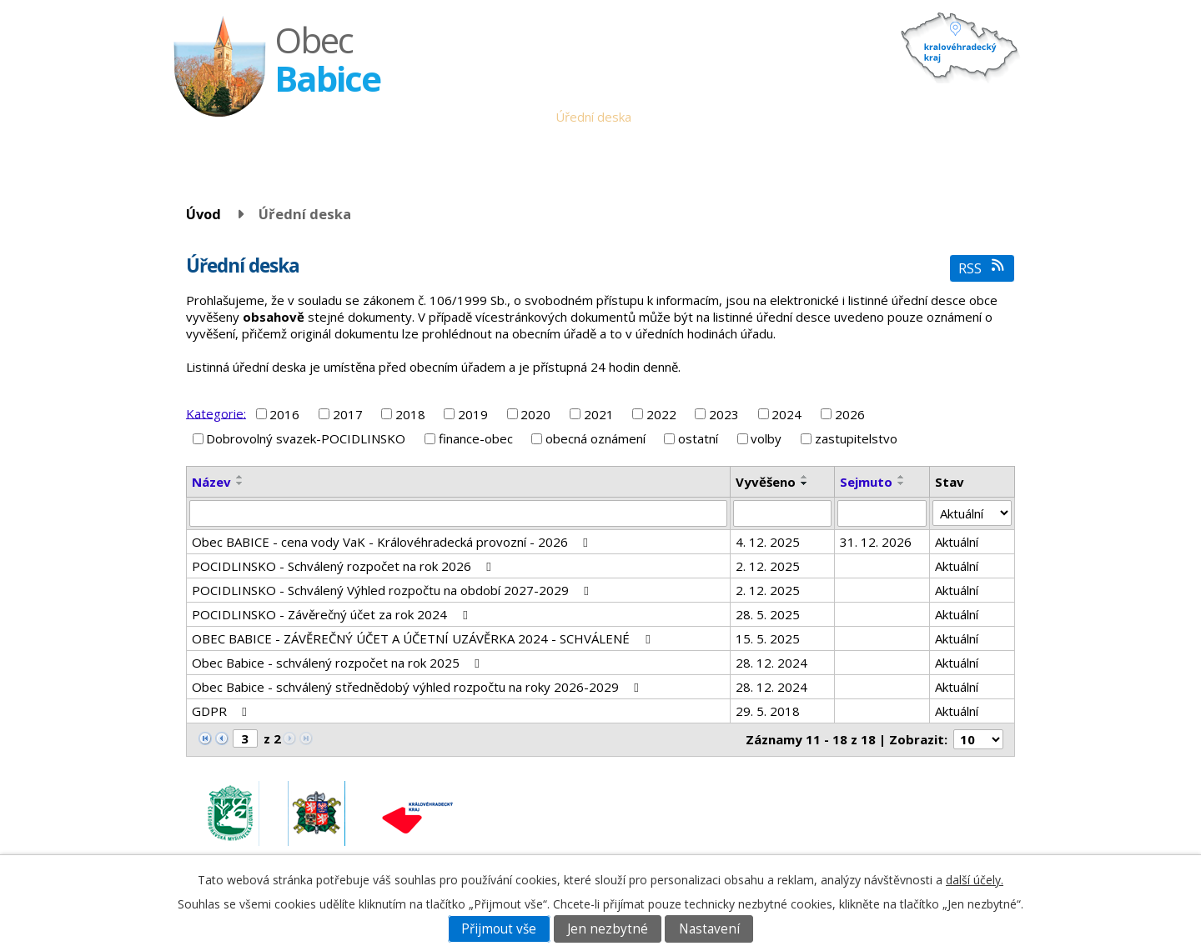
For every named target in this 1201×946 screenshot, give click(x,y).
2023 (724, 414)
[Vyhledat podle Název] (458, 513)
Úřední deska (593, 116)
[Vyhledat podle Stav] (972, 513)
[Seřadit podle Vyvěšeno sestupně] (805, 483)
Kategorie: (216, 412)
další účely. (974, 880)
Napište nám (975, 116)
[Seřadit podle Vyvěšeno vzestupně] (805, 476)
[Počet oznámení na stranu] (978, 739)
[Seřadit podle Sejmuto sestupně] (901, 483)
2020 (535, 414)
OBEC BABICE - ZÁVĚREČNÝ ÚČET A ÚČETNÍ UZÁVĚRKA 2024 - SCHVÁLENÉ (423, 638)
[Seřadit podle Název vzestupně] (240, 476)
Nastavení (709, 929)
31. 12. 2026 (876, 541)
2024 (786, 414)
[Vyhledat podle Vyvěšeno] (782, 513)
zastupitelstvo (856, 438)
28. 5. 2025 (768, 614)
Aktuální (956, 541)
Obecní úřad (508, 116)
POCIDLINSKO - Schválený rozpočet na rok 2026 (344, 566)
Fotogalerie (894, 116)
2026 (850, 414)
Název (211, 481)
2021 (599, 414)
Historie (825, 116)
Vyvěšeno (766, 481)
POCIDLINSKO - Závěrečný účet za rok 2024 (332, 614)
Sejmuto (866, 481)
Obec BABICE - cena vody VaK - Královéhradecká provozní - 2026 (392, 541)
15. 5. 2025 (768, 638)
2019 (473, 414)
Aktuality (668, 116)
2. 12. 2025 (768, 566)
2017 (348, 414)
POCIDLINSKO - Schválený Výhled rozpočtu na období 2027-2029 (393, 590)
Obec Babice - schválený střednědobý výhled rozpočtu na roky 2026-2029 (418, 686)
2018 (410, 414)
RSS (982, 268)
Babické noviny (747, 116)
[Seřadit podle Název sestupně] (240, 483)
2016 (284, 414)
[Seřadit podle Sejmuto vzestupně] (901, 476)
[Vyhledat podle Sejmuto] (882, 513)
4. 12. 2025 (768, 541)
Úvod (445, 116)
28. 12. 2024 (771, 662)
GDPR (222, 711)
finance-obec (476, 438)
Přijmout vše (498, 929)
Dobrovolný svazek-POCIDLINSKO (305, 438)
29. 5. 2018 (768, 711)
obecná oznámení (595, 438)
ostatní (698, 438)
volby (766, 438)
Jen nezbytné (607, 929)
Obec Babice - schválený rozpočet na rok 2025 (338, 662)
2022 (661, 414)
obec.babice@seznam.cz (899, 803)
